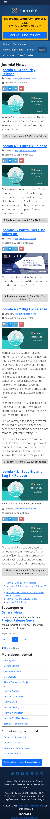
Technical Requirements (16, 723)
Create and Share (12, 671)
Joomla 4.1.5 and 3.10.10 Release (22, 598)
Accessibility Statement (16, 792)
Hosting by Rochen (25, 817)
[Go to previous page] (9, 639)
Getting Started (11, 665)
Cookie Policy (11, 796)
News (42, 49)
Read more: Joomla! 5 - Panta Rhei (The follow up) (25, 298)
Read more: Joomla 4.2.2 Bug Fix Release (25, 461)
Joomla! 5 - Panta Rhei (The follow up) (23, 232)
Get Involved (10, 676)
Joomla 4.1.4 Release (16, 602)
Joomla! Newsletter (13, 712)
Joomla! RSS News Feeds (16, 718)
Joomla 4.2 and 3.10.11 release (21, 582)
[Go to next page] (19, 639)
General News (12, 612)
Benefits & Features (13, 49)
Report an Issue (28, 799)
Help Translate (11, 799)
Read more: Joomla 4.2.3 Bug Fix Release (25, 220)
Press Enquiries (25, 55)
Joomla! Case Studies (14, 696)
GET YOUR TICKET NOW (25, 35)
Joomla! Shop (10, 701)
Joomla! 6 (31, 49)
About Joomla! (20, 44)
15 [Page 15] (14, 639)
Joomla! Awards (11, 690)
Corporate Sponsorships (16, 737)
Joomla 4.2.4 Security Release (18, 72)
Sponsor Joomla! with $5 (32, 796)
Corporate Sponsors (14, 742)
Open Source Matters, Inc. (31, 805)
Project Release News (25, 78)
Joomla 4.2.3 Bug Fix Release (24, 146)
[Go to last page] (25, 639)
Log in (41, 799)
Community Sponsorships (17, 748)
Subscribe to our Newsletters (22, 762)
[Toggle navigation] (5, 2)
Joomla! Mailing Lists (14, 707)
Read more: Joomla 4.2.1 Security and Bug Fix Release (25, 572)
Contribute (8, 55)
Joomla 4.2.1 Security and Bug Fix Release (22, 473)
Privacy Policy (36, 792)
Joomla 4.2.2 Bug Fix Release (24, 309)
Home (6, 44)
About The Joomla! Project (17, 682)
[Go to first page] (4, 639)
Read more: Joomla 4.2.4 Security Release (25, 136)
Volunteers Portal (12, 753)
